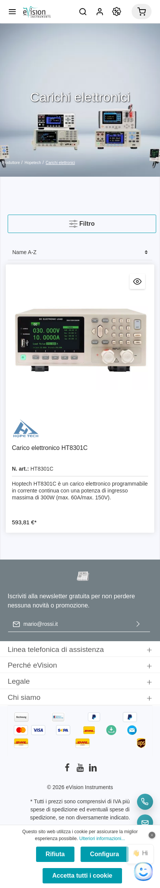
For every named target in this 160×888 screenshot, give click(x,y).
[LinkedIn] (93, 770)
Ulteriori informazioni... (102, 838)
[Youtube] (81, 770)
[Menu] (12, 11)
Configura (104, 854)
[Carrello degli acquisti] (142, 11)
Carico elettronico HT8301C (49, 448)
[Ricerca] (83, 11)
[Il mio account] (99, 11)
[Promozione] (116, 11)
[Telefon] (145, 802)
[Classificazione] (80, 252)
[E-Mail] (145, 822)
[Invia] (138, 624)
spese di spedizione (54, 809)
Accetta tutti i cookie (82, 875)
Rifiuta (55, 854)
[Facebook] (68, 770)
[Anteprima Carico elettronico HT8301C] (137, 281)
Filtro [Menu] (81, 222)
